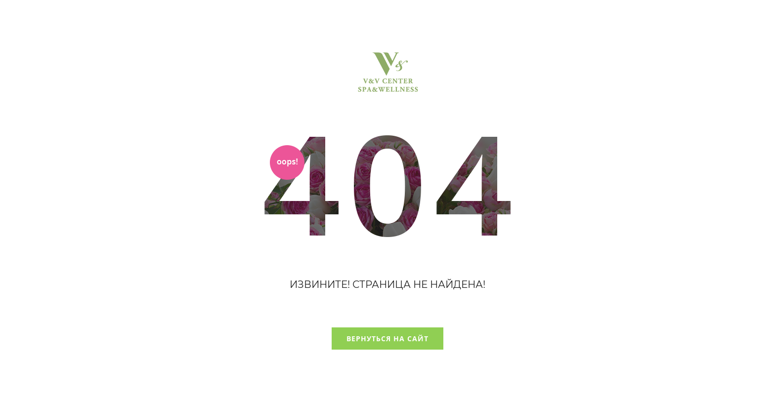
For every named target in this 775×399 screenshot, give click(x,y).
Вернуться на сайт (387, 338)
